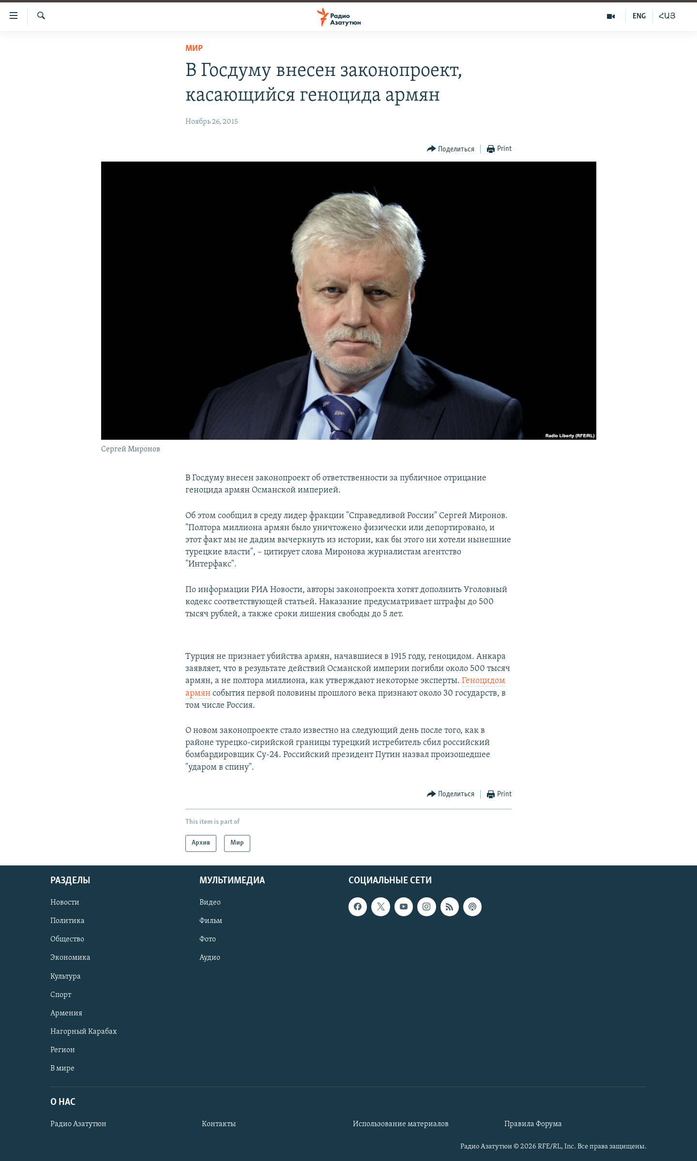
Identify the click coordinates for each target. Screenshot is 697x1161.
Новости (64, 903)
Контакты (219, 1124)
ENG (639, 16)
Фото (207, 939)
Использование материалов (401, 1124)
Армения (66, 1013)
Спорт (60, 994)
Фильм (210, 921)
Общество (67, 939)
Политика (67, 921)
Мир (194, 48)
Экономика (70, 958)
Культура (65, 976)
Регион (62, 1050)
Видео (210, 903)
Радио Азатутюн (78, 1124)
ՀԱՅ (667, 16)
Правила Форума (533, 1124)
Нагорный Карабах (83, 1032)
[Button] (451, 149)
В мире (62, 1068)
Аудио (209, 958)
